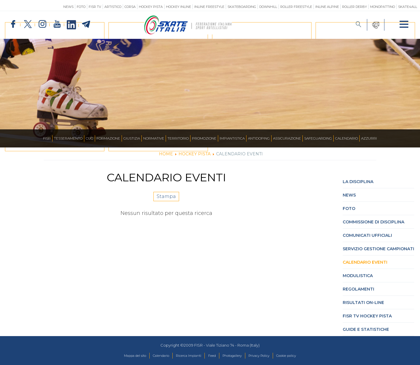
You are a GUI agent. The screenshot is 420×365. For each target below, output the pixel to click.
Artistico (112, 7)
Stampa (166, 199)
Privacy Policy (268, 356)
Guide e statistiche (366, 329)
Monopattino (382, 7)
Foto (81, 7)
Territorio (178, 138)
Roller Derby (354, 7)
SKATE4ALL (407, 7)
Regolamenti (358, 289)
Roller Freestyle (296, 7)
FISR (47, 138)
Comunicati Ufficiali (367, 235)
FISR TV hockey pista (367, 316)
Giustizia (131, 138)
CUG (89, 138)
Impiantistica (232, 138)
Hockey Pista (151, 7)
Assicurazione (287, 138)
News (68, 7)
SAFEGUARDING (318, 138)
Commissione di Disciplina (373, 222)
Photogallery (235, 356)
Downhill (268, 7)
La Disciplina (358, 181)
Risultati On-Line (363, 302)
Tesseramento (68, 138)
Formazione (108, 138)
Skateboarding (242, 7)
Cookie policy (300, 356)
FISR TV (95, 7)
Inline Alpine (327, 7)
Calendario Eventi (365, 262)
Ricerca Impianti (184, 356)
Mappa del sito (120, 356)
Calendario (346, 138)
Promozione (204, 138)
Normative (153, 138)
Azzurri (369, 138)
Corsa (130, 7)
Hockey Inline (178, 7)
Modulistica (358, 275)
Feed (211, 356)
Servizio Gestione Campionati (378, 248)
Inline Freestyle (209, 7)
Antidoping (259, 138)
